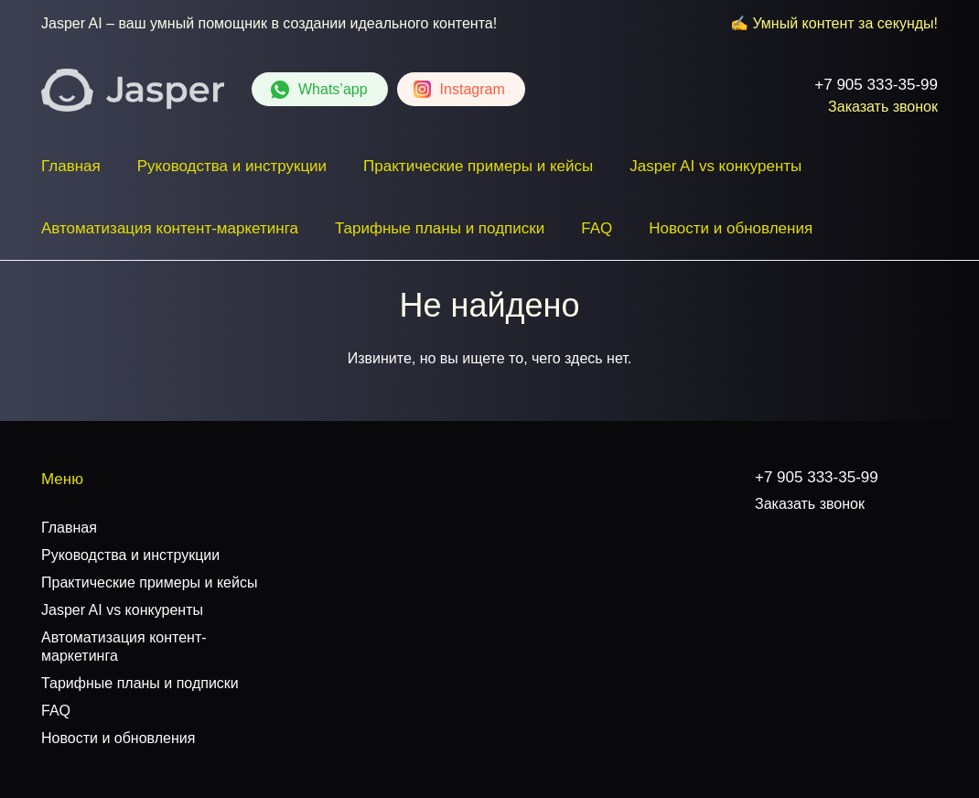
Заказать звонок (883, 106)
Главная (71, 166)
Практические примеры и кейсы (478, 166)
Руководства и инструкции (232, 166)
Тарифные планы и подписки (439, 228)
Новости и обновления (730, 228)
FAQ (596, 228)
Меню (62, 479)
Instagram (472, 89)
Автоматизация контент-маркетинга (169, 228)
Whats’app (333, 89)
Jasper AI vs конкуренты (715, 166)
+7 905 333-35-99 (876, 84)
